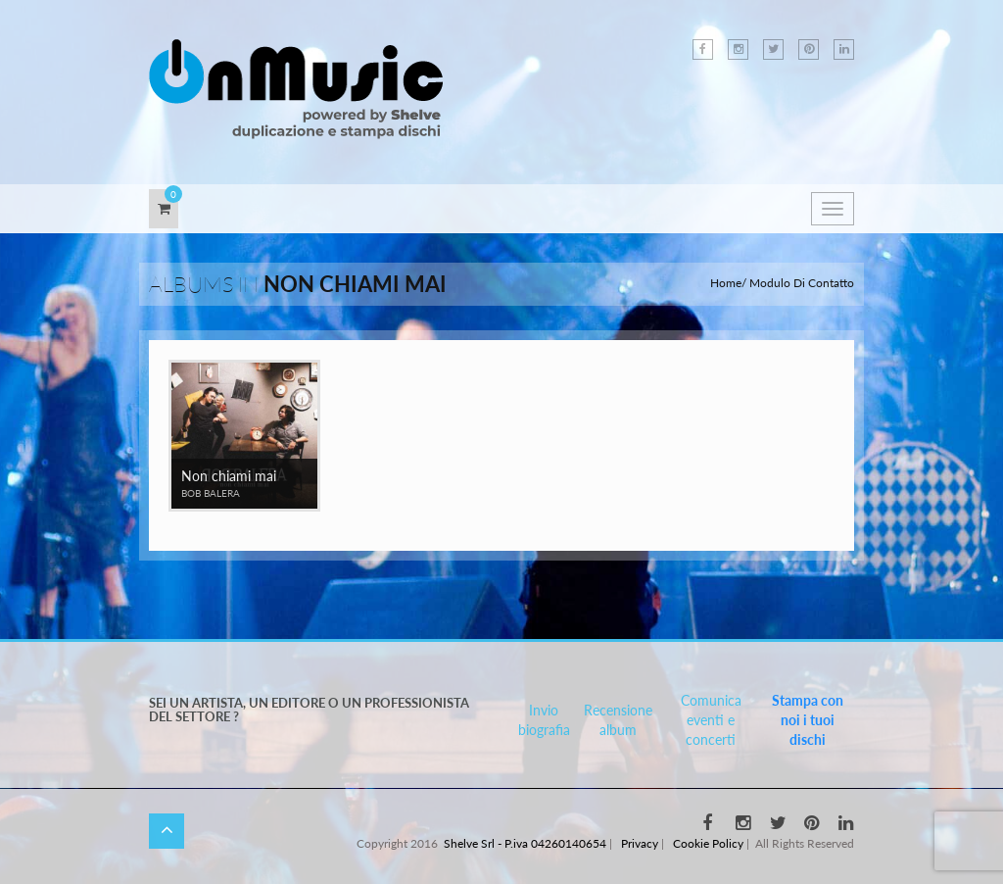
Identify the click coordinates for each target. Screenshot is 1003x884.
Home (725, 282)
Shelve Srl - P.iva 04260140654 (525, 843)
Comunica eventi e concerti (711, 720)
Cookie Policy (708, 843)
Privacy (639, 843)
